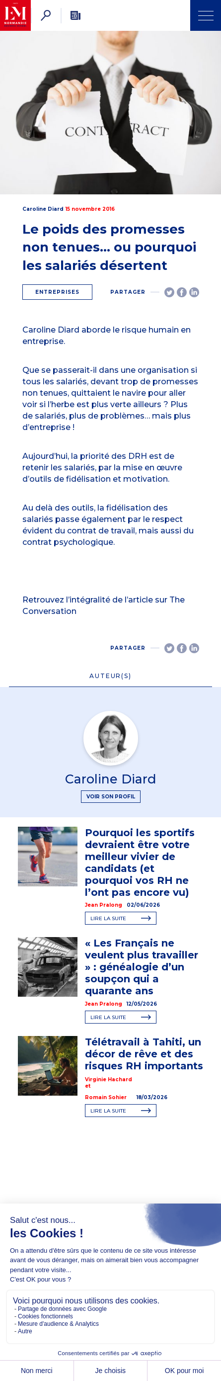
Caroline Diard (43, 209)
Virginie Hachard (108, 1079)
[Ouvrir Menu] (205, 15)
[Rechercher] (46, 15)
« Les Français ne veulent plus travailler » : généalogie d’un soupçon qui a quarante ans (141, 967)
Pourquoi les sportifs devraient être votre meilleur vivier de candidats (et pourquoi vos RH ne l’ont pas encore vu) (140, 862)
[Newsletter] (75, 15)
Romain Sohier (106, 1097)
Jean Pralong (103, 905)
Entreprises (57, 292)
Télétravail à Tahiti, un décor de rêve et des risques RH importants (144, 1054)
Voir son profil (110, 796)
